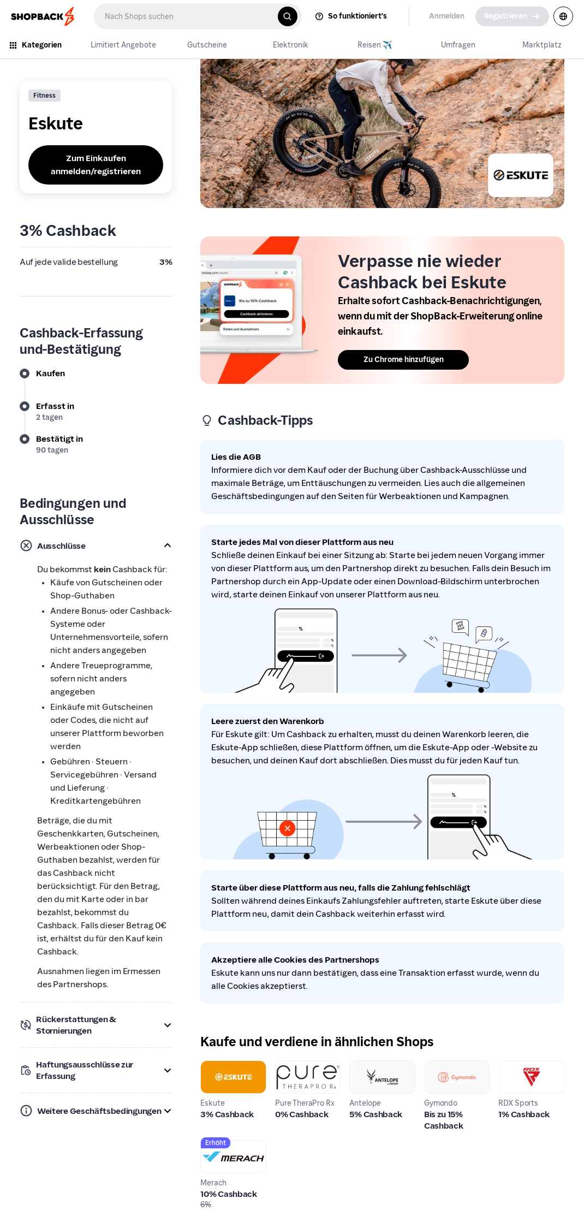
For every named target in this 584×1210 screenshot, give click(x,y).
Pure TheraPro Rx (303, 1073)
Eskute (214, 1066)
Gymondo (443, 1066)
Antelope (367, 1066)
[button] (96, 545)
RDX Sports (521, 1066)
